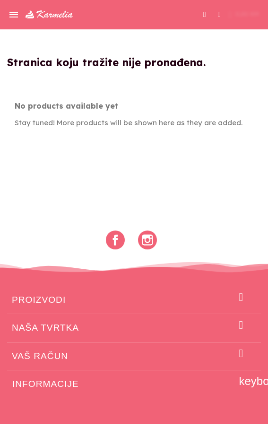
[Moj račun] (219, 13)
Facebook (115, 240)
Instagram (147, 240)
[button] (204, 14)
